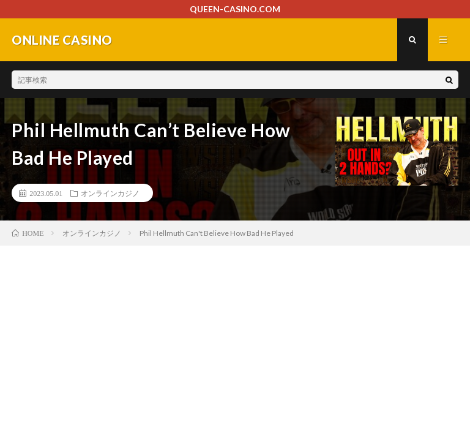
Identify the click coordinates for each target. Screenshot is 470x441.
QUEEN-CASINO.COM (235, 9)
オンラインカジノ (110, 193)
